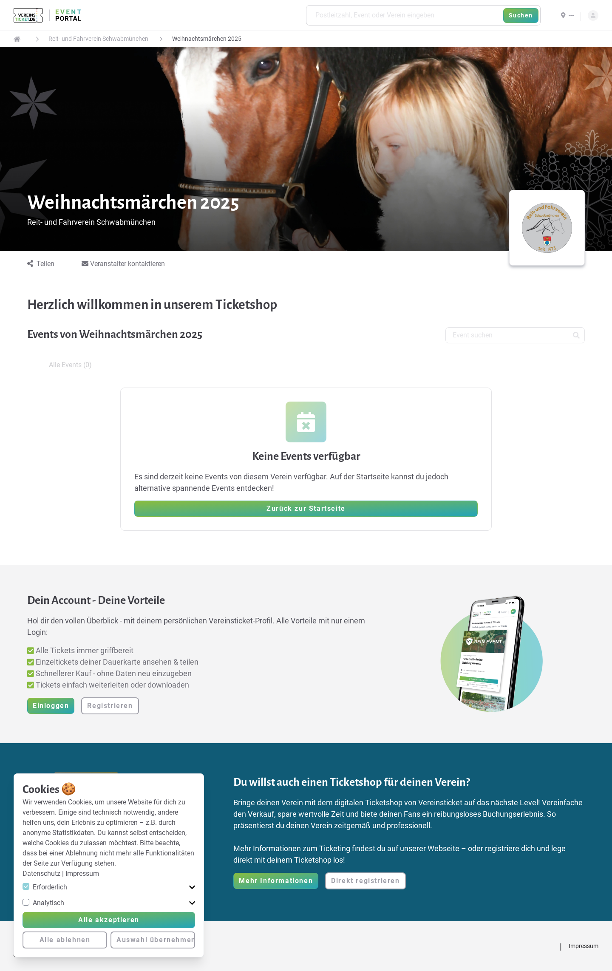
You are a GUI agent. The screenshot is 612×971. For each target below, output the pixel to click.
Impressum (82, 873)
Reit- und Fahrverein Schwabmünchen (98, 38)
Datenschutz (42, 873)
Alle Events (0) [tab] (70, 365)
